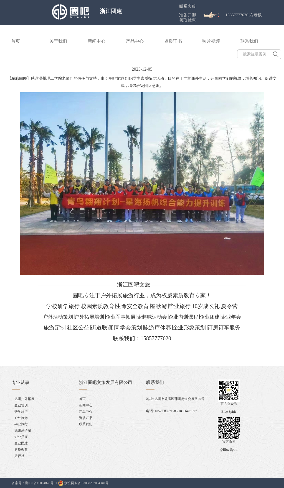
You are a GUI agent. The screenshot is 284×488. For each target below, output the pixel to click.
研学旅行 (21, 412)
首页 (15, 41)
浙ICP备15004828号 (39, 483)
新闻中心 (96, 41)
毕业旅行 (21, 424)
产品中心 (135, 41)
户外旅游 (21, 418)
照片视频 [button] (211, 41)
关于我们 (58, 41)
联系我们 (249, 41)
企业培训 (21, 405)
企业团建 (21, 443)
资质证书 (173, 41)
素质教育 (21, 449)
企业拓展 (21, 437)
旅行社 (19, 456)
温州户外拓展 (24, 399)
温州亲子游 (22, 430)
